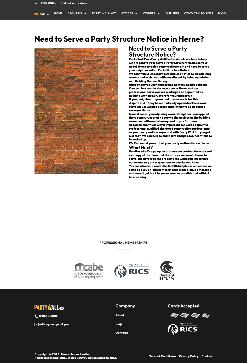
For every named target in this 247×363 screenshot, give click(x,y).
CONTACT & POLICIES (198, 13)
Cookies (207, 356)
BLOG (222, 13)
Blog (118, 324)
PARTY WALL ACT (104, 13)
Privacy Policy (189, 356)
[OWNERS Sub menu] (159, 13)
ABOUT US (74, 13)
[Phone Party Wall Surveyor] (35, 3)
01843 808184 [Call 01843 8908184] (48, 2)
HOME (58, 13)
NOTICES (127, 13)
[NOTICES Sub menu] (136, 13)
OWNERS (149, 13)
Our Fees (172, 13)
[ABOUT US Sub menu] (85, 13)
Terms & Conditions (162, 356)
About (119, 315)
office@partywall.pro (75, 2)
